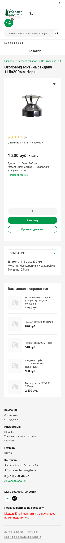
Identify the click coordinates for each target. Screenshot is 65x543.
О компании (11, 415)
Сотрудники (11, 419)
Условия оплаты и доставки (20, 436)
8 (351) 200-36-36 (31, 13)
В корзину (32, 220)
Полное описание (18, 174)
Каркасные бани (14, 42)
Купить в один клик (32, 229)
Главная (9, 61)
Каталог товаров (27, 61)
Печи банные (48, 61)
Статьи (8, 453)
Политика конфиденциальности (22, 536)
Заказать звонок (15, 481)
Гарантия (9, 440)
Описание (17, 253)
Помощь (9, 432)
